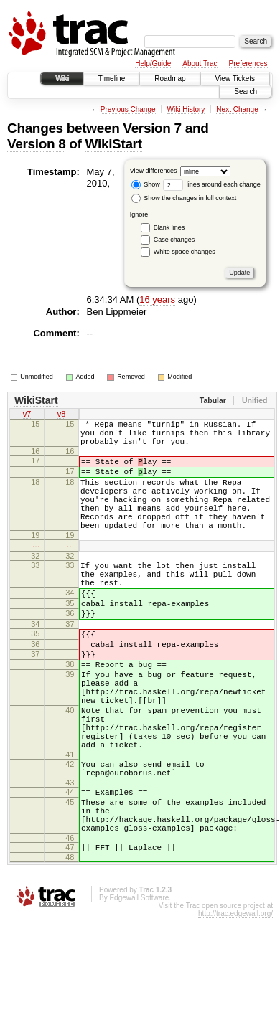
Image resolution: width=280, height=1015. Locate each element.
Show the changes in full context (184, 198)
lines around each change (212, 184)
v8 (61, 415)
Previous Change (128, 109)
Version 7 (152, 128)
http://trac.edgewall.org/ (235, 1000)
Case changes (174, 239)
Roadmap (169, 78)
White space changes (184, 251)
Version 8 (36, 143)
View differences (153, 170)
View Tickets (235, 78)
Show (145, 184)
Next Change (237, 109)
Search (245, 91)
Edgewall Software (139, 984)
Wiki (62, 78)
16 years (157, 299)
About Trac (199, 63)
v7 (27, 415)
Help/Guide (153, 63)
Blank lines (169, 227)
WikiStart (113, 143)
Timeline (111, 78)
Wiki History (186, 109)
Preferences (248, 63)
